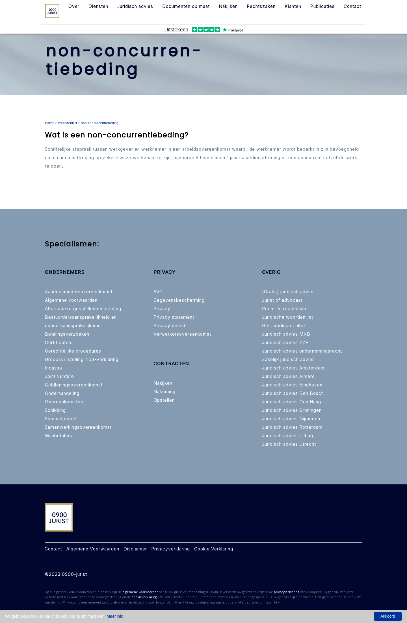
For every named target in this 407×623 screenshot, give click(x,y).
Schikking (55, 410)
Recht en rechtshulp (284, 308)
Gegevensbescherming (179, 300)
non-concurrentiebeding (99, 123)
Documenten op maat (186, 6)
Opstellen (164, 400)
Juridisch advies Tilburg (288, 435)
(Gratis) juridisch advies (288, 291)
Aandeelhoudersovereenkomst (78, 291)
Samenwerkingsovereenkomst (78, 427)
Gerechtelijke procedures (73, 351)
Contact (352, 6)
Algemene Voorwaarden (92, 549)
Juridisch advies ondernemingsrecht (302, 351)
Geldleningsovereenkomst (74, 385)
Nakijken (228, 6)
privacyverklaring (286, 592)
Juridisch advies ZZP (285, 342)
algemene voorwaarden (141, 592)
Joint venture (59, 376)
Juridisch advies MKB (286, 334)
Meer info (115, 616)
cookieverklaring (144, 597)
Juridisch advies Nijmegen (291, 418)
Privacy (161, 308)
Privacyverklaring (170, 549)
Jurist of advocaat (282, 300)
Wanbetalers (58, 435)
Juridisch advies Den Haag (291, 402)
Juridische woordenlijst (287, 317)
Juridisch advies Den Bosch (293, 393)
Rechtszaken (261, 6)
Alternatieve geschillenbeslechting (83, 308)
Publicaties (322, 6)
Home (49, 123)
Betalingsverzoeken (67, 334)
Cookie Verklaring (213, 549)
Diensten (98, 6)
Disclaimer (135, 549)
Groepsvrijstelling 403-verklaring (81, 359)
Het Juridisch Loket (283, 325)
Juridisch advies (135, 6)
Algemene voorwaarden (71, 300)
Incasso (53, 368)
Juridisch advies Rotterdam (292, 427)
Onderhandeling (62, 393)
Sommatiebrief (61, 418)
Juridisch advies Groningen (292, 410)
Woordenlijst (67, 123)
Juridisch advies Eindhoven (292, 385)
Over (73, 6)
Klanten (293, 6)
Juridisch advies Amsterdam (293, 368)
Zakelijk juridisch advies (288, 359)
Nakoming (164, 391)
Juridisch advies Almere (288, 376)
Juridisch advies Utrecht (289, 444)
